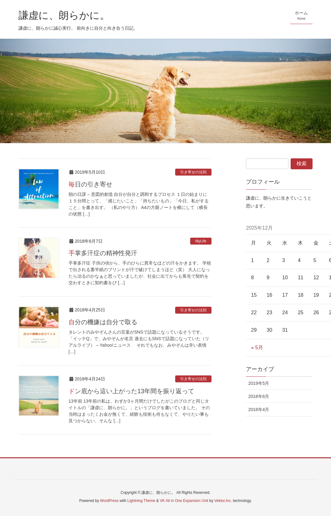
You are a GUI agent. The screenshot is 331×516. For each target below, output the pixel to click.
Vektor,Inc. (223, 501)
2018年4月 (258, 409)
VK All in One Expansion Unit (184, 501)
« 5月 (257, 347)
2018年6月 (258, 396)
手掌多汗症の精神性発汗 (103, 253)
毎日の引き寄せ (90, 184)
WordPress (109, 501)
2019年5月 (258, 383)
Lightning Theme (141, 501)
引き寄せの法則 (193, 172)
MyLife (200, 241)
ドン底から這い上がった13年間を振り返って (131, 391)
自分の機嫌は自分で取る (103, 322)
